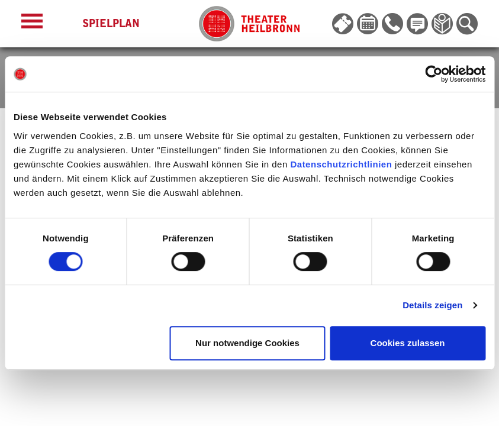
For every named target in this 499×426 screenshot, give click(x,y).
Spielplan (111, 24)
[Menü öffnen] (32, 24)
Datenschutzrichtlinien (341, 164)
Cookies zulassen (408, 343)
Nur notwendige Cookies (247, 343)
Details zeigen (432, 305)
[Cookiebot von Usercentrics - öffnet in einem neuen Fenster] (433, 74)
